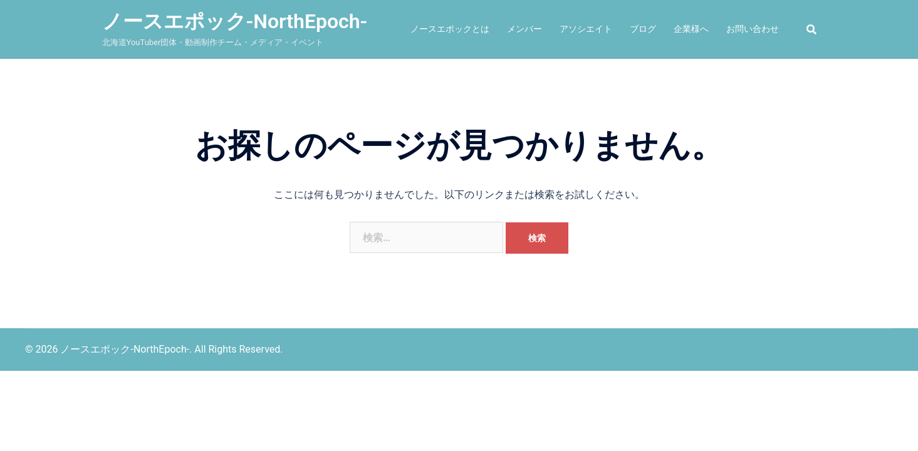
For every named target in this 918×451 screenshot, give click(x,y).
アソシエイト (586, 29)
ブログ (643, 29)
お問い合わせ (752, 29)
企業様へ (691, 29)
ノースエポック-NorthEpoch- (235, 21)
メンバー (524, 29)
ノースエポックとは (449, 29)
